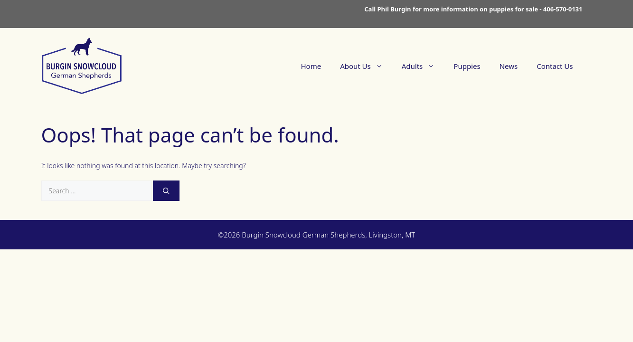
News (509, 66)
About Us (366, 66)
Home (311, 66)
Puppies (466, 66)
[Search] (166, 190)
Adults (423, 66)
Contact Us (555, 66)
